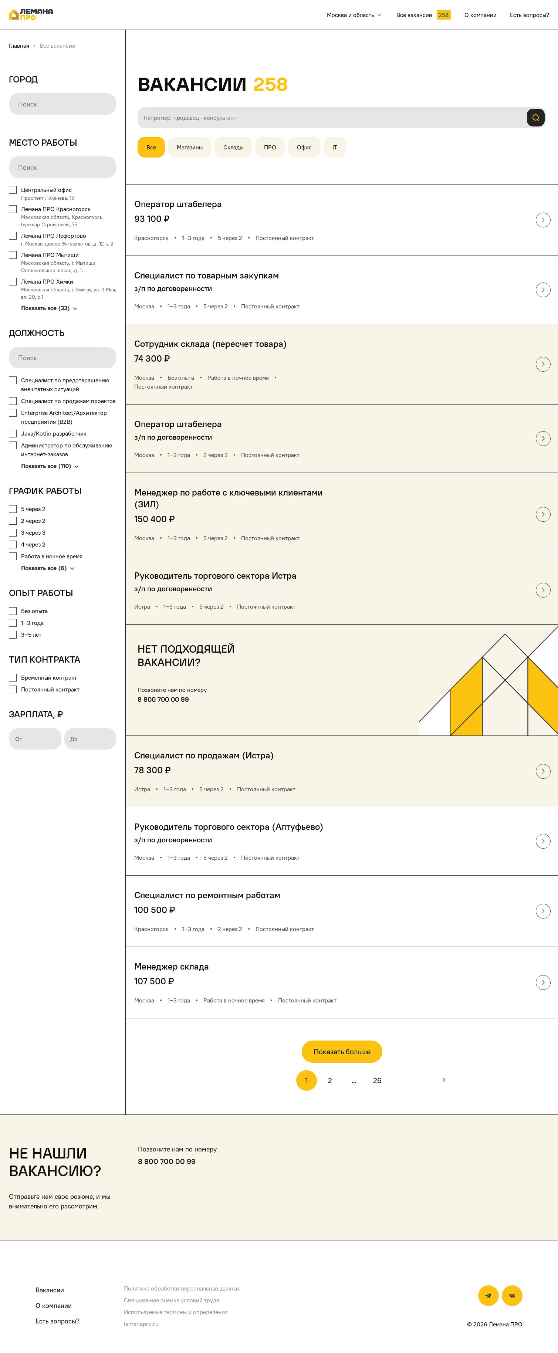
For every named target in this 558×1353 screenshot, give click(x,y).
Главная (19, 45)
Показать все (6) (47, 568)
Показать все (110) (50, 466)
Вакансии (49, 1290)
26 (377, 1080)
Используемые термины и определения (176, 1312)
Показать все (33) (49, 308)
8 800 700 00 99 (163, 699)
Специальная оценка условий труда (171, 1300)
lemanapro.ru (141, 1323)
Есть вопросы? (57, 1321)
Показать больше (342, 1051)
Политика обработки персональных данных (182, 1288)
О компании (53, 1305)
